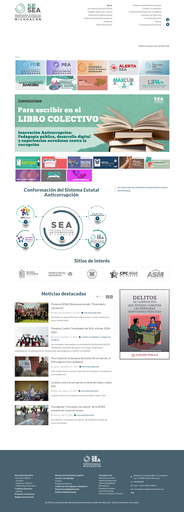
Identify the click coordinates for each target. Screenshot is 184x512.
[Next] (111, 297)
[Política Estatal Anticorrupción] (61, 67)
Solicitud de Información (108, 481)
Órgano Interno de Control (25, 486)
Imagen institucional (24, 497)
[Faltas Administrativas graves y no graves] (80, 162)
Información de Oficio (107, 478)
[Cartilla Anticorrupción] (105, 162)
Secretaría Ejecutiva (91, 313)
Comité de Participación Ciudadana (71, 486)
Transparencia (105, 475)
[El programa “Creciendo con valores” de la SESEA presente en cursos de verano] (31, 415)
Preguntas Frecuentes (107, 488)
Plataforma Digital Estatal (67, 489)
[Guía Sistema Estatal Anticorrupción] (28, 162)
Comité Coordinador (64, 478)
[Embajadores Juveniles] (30, 82)
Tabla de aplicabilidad (107, 483)
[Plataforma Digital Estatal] (30, 67)
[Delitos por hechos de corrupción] (54, 162)
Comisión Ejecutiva (23, 488)
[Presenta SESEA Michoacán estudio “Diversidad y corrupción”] (31, 312)
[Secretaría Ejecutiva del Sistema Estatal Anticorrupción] (28, 12)
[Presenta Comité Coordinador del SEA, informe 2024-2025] (31, 337)
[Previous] (107, 297)
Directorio (19, 481)
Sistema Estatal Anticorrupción (69, 475)
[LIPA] (154, 82)
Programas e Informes (23, 483)
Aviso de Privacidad (106, 491)
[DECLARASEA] (154, 67)
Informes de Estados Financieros (111, 493)
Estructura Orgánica (23, 478)
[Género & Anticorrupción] (28, 175)
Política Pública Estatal (65, 492)
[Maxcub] (123, 82)
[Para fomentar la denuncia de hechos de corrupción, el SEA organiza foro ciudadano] (31, 366)
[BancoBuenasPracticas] (92, 82)
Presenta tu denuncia (25, 494)
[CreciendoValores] (61, 82)
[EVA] (53, 175)
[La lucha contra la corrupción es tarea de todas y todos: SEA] (31, 391)
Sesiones (18, 491)
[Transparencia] (79, 175)
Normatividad (104, 486)
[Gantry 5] (92, 461)
